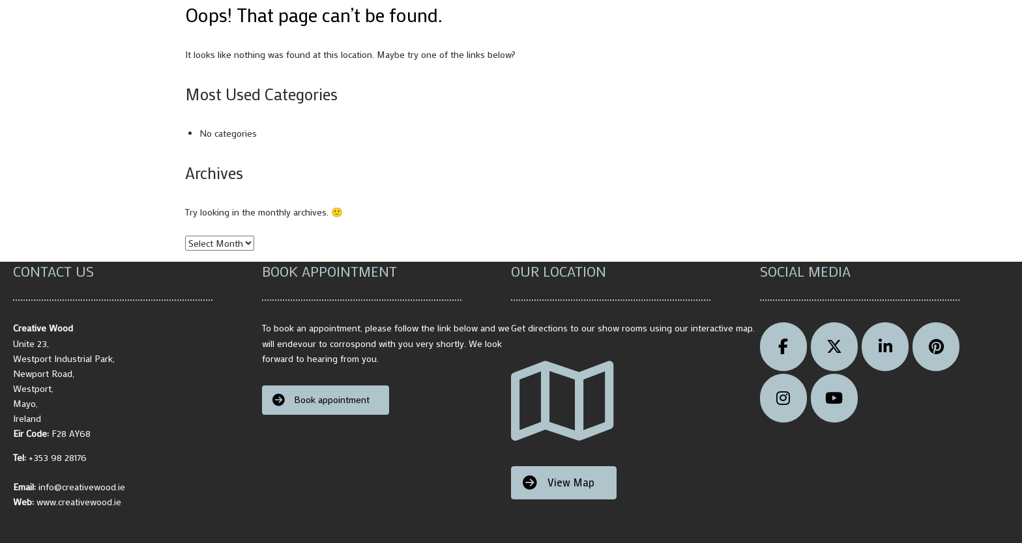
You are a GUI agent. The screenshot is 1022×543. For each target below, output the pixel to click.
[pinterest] (935, 346)
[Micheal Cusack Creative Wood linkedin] (885, 346)
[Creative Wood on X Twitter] (834, 346)
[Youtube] (834, 398)
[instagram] (783, 398)
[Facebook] (783, 346)
